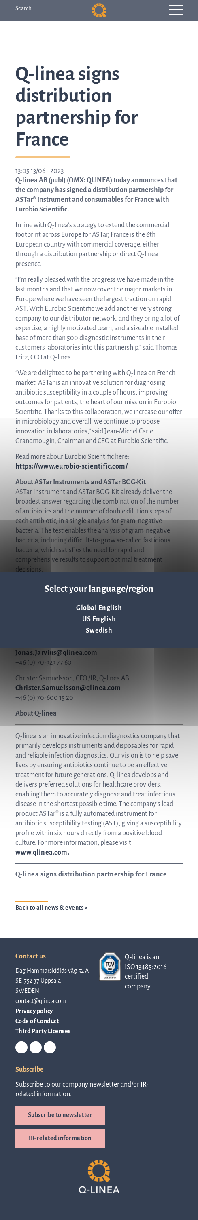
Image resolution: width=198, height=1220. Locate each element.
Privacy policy (34, 1011)
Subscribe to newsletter (60, 1115)
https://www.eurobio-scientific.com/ (71, 466)
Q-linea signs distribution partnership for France (91, 874)
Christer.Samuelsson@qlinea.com (68, 688)
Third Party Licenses (43, 1031)
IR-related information (60, 1138)
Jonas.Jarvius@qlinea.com (56, 652)
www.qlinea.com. (42, 852)
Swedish (99, 630)
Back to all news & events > (51, 907)
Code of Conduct (37, 1021)
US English (99, 619)
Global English (99, 608)
